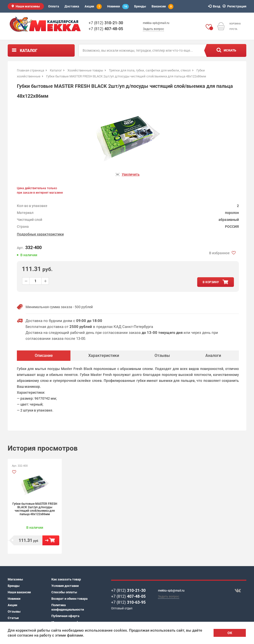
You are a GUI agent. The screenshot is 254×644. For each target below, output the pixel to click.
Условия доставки (65, 586)
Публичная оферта (65, 616)
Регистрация (235, 6)
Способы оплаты (64, 592)
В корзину (50, 540)
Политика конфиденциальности (67, 607)
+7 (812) (106, 23)
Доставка (71, 6)
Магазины (15, 579)
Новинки (118, 6)
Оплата (53, 6)
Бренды (140, 6)
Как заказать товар (66, 579)
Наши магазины (28, 6)
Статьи (13, 618)
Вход (215, 6)
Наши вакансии (19, 592)
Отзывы (14, 611)
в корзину (211, 282)
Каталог (28, 50)
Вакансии (162, 6)
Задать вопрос (153, 29)
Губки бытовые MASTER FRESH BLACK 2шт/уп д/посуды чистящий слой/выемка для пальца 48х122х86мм (34, 509)
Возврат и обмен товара (69, 598)
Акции (93, 6)
